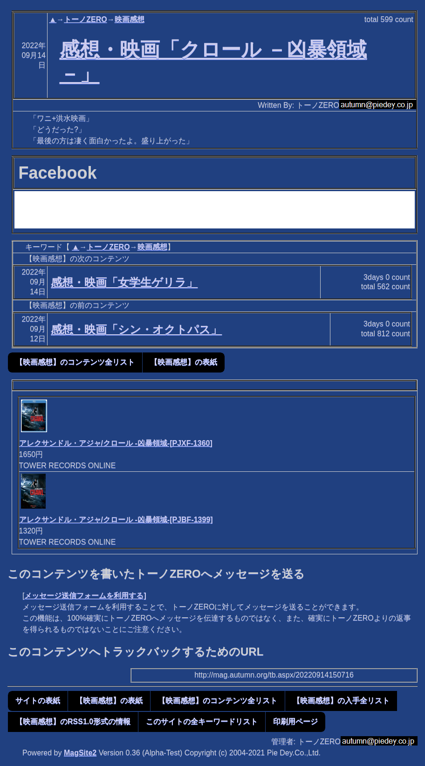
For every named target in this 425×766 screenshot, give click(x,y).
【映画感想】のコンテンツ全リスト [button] (75, 362)
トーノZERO (85, 19)
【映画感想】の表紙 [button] (183, 362)
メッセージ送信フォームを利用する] (85, 596)
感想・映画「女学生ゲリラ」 (124, 282)
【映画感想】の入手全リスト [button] (341, 700)
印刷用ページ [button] (295, 721)
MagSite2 (80, 753)
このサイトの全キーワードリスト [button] (202, 721)
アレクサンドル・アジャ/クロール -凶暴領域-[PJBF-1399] (116, 520)
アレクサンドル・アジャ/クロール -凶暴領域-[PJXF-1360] (115, 443)
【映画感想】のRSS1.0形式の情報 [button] (72, 721)
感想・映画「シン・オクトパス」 (136, 329)
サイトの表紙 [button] (37, 700)
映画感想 (129, 19)
